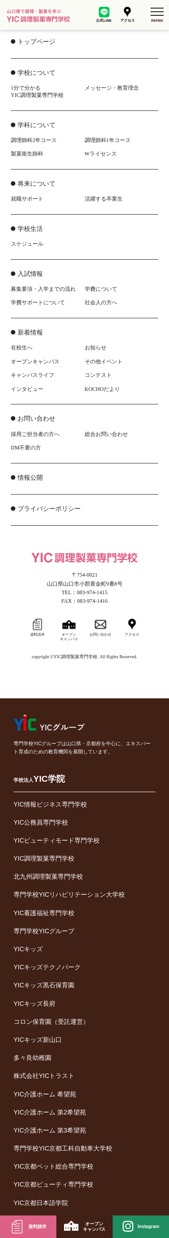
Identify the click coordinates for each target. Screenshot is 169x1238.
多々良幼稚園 (32, 1057)
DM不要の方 (26, 448)
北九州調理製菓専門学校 (48, 876)
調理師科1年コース (108, 140)
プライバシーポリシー (49, 508)
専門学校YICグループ (44, 931)
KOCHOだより (102, 389)
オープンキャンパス (35, 361)
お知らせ (95, 347)
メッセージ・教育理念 (112, 88)
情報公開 (30, 477)
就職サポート (27, 199)
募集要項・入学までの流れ (43, 289)
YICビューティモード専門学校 (57, 840)
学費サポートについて (38, 302)
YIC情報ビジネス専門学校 (50, 804)
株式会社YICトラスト (44, 1075)
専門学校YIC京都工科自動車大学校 (63, 1148)
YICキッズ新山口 (38, 1039)
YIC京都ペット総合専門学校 (53, 1166)
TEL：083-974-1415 (85, 592)
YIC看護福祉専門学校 (44, 913)
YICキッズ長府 (34, 1003)
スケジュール (27, 244)
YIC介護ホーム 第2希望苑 (50, 1112)
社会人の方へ (101, 302)
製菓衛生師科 (27, 154)
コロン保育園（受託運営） (51, 1021)
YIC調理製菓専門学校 (44, 858)
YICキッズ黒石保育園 (44, 985)
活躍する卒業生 (104, 199)
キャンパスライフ (32, 375)
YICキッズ (28, 949)
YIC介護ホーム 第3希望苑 (50, 1130)
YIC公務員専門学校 (41, 822)
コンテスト (98, 375)
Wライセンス (101, 154)
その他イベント (104, 361)
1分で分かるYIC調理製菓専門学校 (37, 91)
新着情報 (30, 332)
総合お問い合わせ (106, 434)
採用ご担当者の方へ (35, 434)
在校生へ (21, 347)
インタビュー (27, 389)
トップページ (36, 41)
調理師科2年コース (34, 140)
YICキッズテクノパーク (47, 967)
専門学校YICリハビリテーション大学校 (69, 894)
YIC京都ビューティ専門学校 (53, 1184)
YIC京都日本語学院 (41, 1202)
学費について (101, 289)
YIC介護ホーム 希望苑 (45, 1094)
